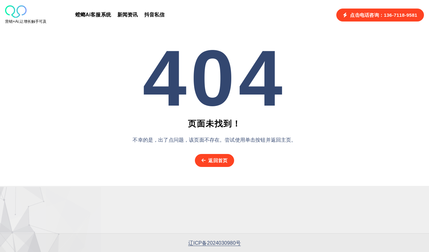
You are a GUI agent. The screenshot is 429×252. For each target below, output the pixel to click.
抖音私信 (154, 14)
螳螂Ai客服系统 (93, 14)
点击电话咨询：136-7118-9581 (380, 15)
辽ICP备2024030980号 (214, 243)
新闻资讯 (127, 14)
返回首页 (215, 160)
